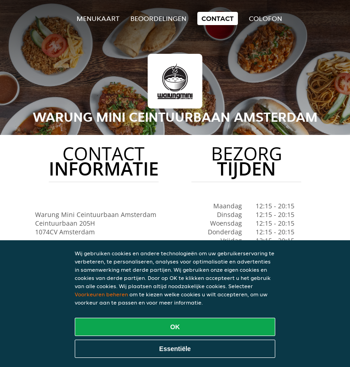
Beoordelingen (158, 18)
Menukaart (98, 18)
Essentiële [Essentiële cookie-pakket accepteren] (174, 348)
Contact (217, 18)
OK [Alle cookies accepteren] (175, 327)
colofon (265, 18)
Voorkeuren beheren (101, 294)
